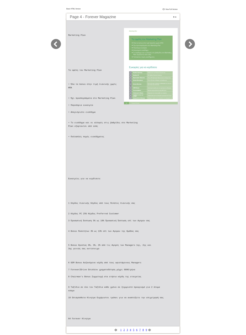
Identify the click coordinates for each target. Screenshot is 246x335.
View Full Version (171, 9)
